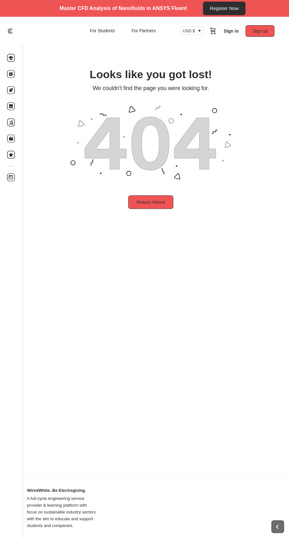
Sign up (261, 31)
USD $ (190, 31)
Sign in (232, 31)
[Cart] (214, 31)
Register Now (224, 8)
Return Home (155, 202)
